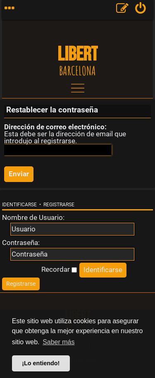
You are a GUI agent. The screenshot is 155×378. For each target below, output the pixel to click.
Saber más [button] (58, 341)
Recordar (59, 269)
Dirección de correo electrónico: (55, 127)
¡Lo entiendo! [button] (41, 363)
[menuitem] (141, 10)
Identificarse (19, 205)
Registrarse (58, 205)
